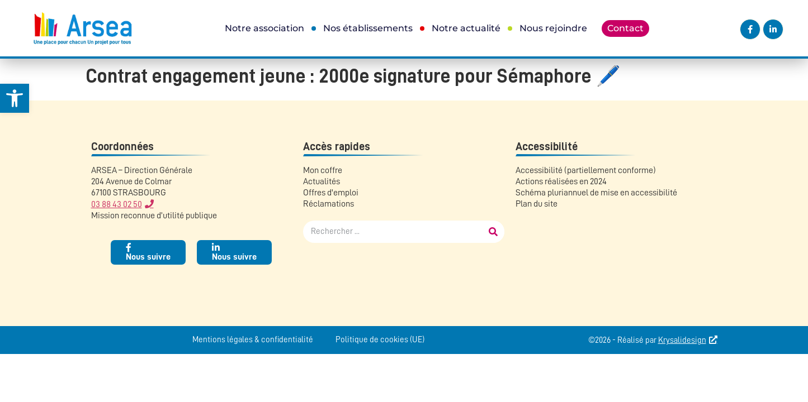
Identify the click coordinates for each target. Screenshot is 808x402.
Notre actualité (466, 28)
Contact (625, 28)
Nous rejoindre (553, 28)
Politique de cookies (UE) (380, 340)
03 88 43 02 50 (116, 204)
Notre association (264, 28)
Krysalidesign (682, 340)
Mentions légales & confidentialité (252, 340)
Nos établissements (368, 28)
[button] (14, 98)
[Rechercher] (493, 232)
